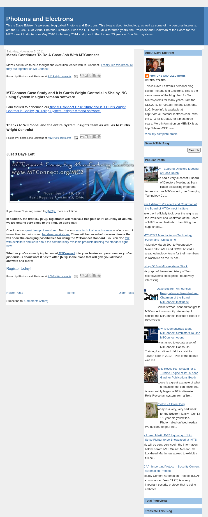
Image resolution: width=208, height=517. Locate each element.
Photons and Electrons (39, 18)
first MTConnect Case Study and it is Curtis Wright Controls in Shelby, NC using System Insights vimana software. (65, 109)
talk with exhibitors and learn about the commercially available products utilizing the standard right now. (67, 241)
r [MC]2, (51, 211)
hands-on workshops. (56, 234)
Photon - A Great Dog (171, 404)
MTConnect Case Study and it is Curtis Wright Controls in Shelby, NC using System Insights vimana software (66, 95)
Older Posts (126, 292)
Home (71, 292)
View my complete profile (161, 134)
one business (104, 230)
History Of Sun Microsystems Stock (165, 266)
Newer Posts (14, 292)
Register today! (18, 268)
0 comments (65, 76)
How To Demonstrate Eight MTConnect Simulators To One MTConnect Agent (178, 333)
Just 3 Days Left (20, 154)
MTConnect (66, 253)
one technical (85, 230)
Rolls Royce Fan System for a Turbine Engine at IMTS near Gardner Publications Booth (177, 373)
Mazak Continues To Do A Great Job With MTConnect (52, 55)
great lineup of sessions (40, 230)
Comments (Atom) (36, 301)
